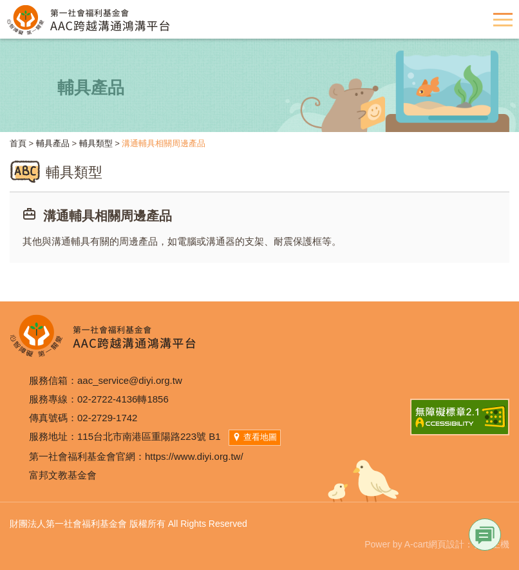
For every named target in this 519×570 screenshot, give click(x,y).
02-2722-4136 (107, 399)
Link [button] (485, 534)
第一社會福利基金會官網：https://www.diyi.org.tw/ (136, 456)
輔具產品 (53, 143)
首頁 (18, 143)
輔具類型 (96, 143)
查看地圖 (254, 437)
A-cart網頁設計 (434, 544)
